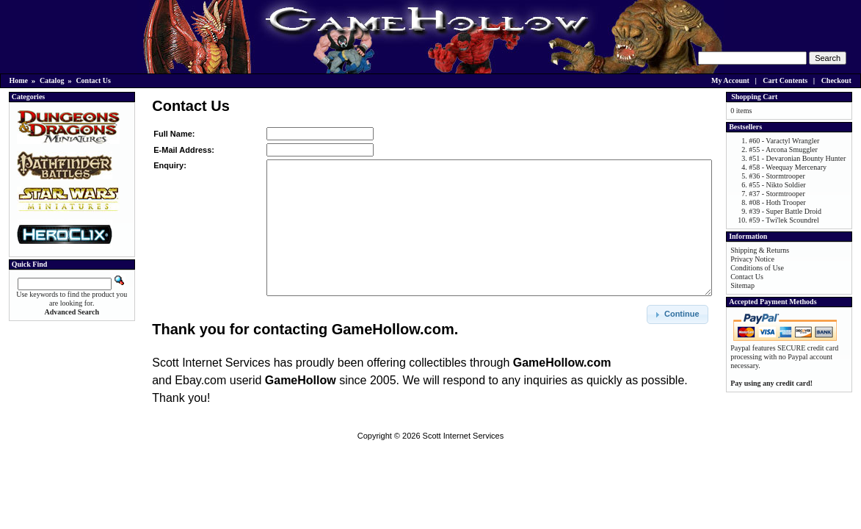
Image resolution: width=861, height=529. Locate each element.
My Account (730, 80)
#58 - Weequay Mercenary (788, 167)
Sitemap (742, 285)
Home (19, 80)
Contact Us (93, 80)
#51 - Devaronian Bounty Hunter (797, 158)
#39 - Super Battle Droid (785, 211)
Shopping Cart (754, 97)
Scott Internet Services (463, 435)
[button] (677, 314)
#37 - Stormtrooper (777, 194)
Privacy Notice (752, 259)
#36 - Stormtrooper (777, 176)
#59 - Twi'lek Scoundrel (784, 220)
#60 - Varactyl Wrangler (784, 141)
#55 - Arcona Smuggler (783, 149)
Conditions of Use (757, 268)
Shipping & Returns (759, 250)
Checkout (836, 80)
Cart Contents (785, 80)
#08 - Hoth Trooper (777, 202)
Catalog (52, 80)
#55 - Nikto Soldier (777, 185)
